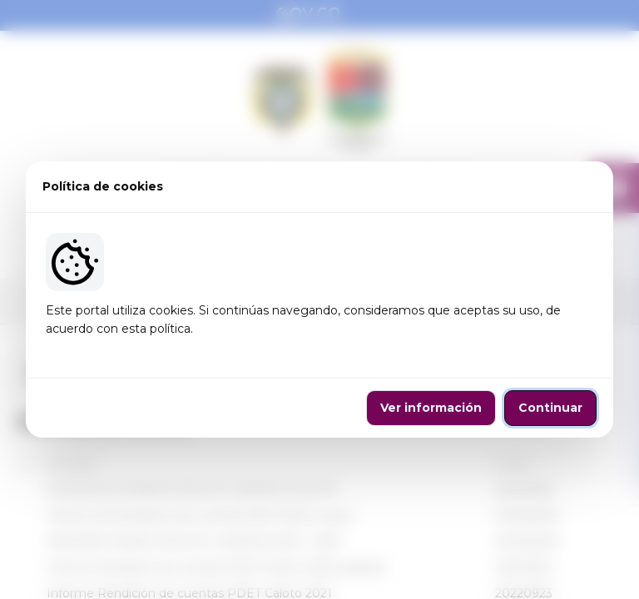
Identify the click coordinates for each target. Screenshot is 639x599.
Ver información (431, 407)
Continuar (550, 407)
